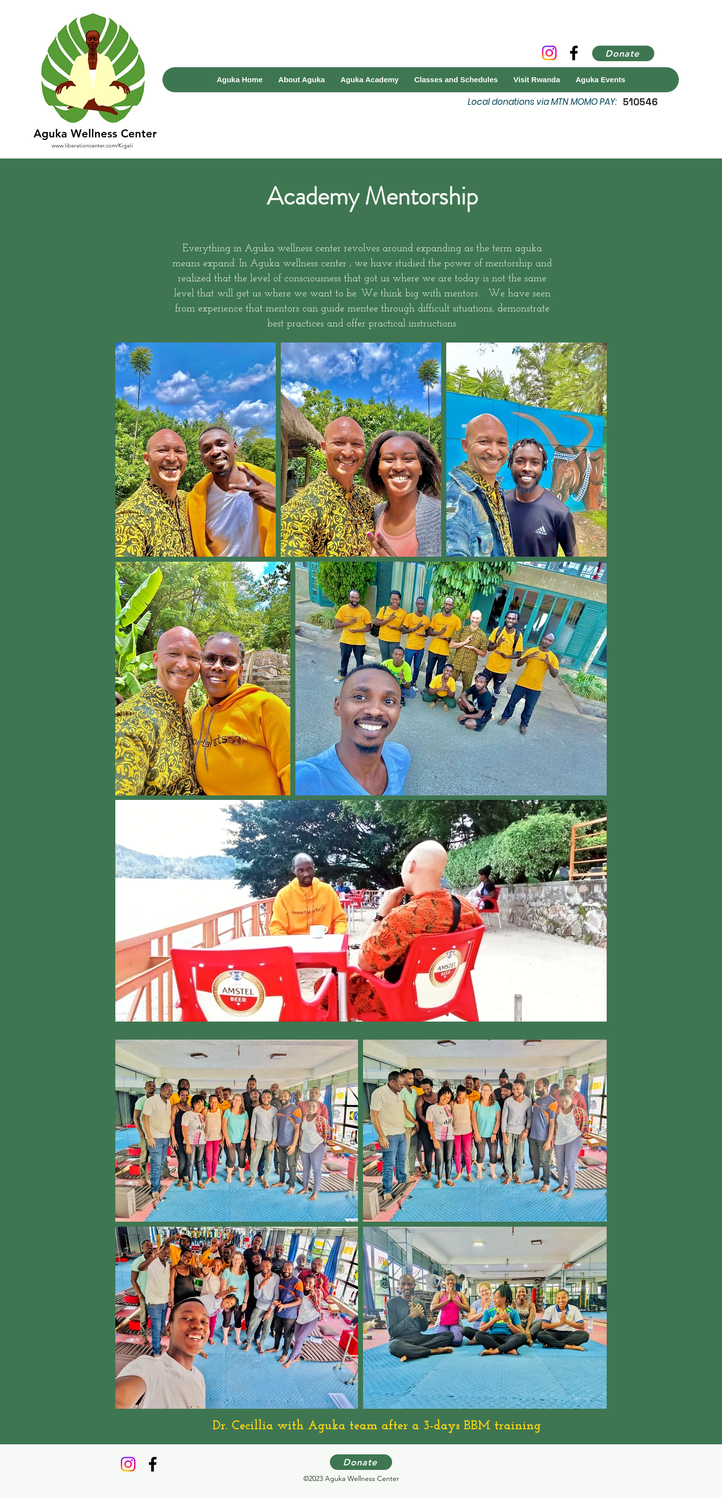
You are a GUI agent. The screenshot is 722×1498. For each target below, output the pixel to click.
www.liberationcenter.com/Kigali (92, 145)
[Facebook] (574, 53)
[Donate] (623, 53)
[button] (369, 79)
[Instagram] (549, 53)
